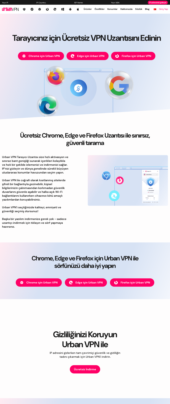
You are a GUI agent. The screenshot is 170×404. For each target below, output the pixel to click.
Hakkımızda (126, 9)
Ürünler (88, 9)
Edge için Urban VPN (87, 56)
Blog (147, 9)
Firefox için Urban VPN (133, 56)
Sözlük (138, 9)
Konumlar (112, 9)
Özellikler (100, 9)
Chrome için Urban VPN (41, 56)
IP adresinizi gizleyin (157, 2)
